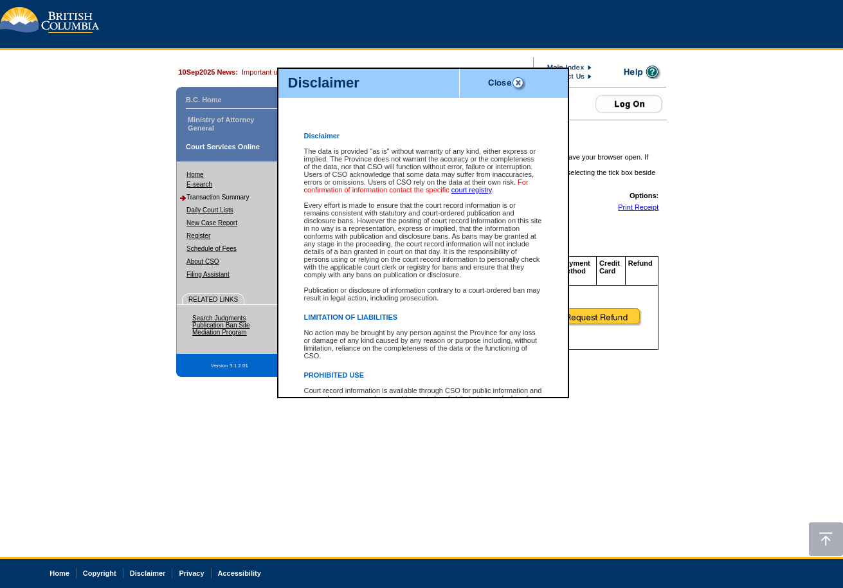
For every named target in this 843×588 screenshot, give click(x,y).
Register (198, 235)
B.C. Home (204, 100)
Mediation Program (219, 332)
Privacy (191, 573)
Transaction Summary (217, 197)
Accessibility (239, 573)
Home (195, 174)
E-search (199, 184)
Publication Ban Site (221, 325)
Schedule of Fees (211, 248)
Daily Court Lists (209, 210)
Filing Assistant (208, 274)
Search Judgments (219, 318)
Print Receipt (638, 207)
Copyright (99, 573)
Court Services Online (223, 147)
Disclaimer (148, 573)
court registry (471, 190)
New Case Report (211, 222)
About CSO (202, 261)
